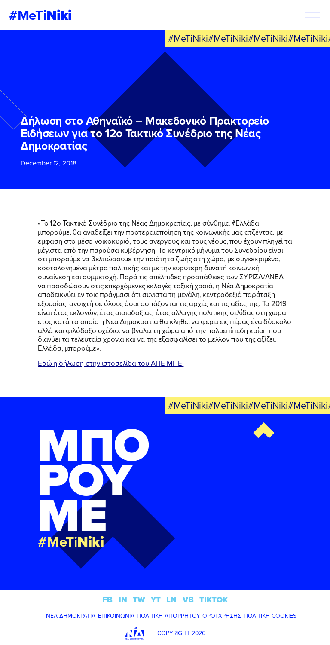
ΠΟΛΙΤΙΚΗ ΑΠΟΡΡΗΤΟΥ (168, 615)
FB (107, 599)
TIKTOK (213, 599)
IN (123, 599)
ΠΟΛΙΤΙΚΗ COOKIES (270, 615)
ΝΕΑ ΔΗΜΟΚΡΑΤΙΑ (70, 615)
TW (139, 599)
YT (156, 599)
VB (188, 599)
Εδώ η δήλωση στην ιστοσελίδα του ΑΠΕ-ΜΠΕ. (110, 363)
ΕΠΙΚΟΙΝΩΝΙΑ (116, 615)
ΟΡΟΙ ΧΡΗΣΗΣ (221, 615)
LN (171, 599)
